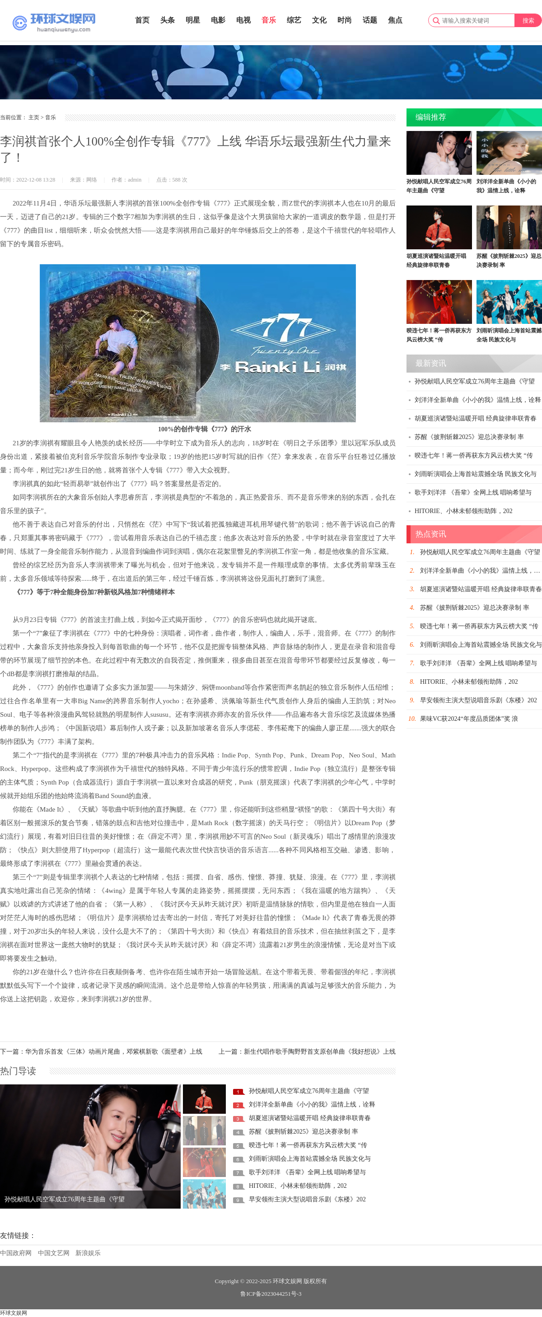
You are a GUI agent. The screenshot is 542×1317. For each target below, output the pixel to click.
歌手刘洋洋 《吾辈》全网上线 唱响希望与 (307, 1172)
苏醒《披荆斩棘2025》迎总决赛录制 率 (303, 1131)
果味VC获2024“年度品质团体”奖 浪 (469, 718)
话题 (370, 20)
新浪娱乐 (88, 1253)
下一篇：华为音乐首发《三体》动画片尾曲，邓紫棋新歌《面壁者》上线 (101, 1051)
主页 (33, 117)
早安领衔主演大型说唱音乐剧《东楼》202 (307, 1199)
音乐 (269, 20)
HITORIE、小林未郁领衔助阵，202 (298, 1185)
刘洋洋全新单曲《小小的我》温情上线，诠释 (312, 1104)
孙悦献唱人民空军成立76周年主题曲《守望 (65, 1199)
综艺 (294, 20)
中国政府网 (16, 1253)
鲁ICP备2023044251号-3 (270, 1293)
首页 (142, 20)
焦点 (395, 20)
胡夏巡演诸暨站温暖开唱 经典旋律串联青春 (310, 1118)
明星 (193, 20)
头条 (167, 20)
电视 (243, 20)
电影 (218, 20)
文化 (319, 20)
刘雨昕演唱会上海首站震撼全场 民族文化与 (310, 1158)
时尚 (344, 20)
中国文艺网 (54, 1253)
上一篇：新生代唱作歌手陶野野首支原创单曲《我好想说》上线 (307, 1051)
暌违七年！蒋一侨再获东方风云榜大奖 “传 (308, 1145)
